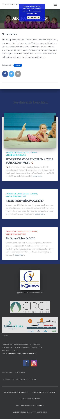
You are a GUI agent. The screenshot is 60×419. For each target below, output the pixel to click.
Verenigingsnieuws (16, 155)
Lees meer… (37, 176)
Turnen (17, 65)
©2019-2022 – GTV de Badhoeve (16, 392)
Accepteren (33, 17)
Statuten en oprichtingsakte (44, 392)
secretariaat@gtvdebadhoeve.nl (22, 353)
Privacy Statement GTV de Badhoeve (30, 405)
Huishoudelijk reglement (30, 399)
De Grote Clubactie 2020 (20, 238)
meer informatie (32, 13)
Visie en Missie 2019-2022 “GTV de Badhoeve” (30, 412)
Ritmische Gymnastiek (17, 152)
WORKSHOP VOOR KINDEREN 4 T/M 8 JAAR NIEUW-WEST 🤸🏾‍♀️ (29, 161)
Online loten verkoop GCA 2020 (24, 200)
